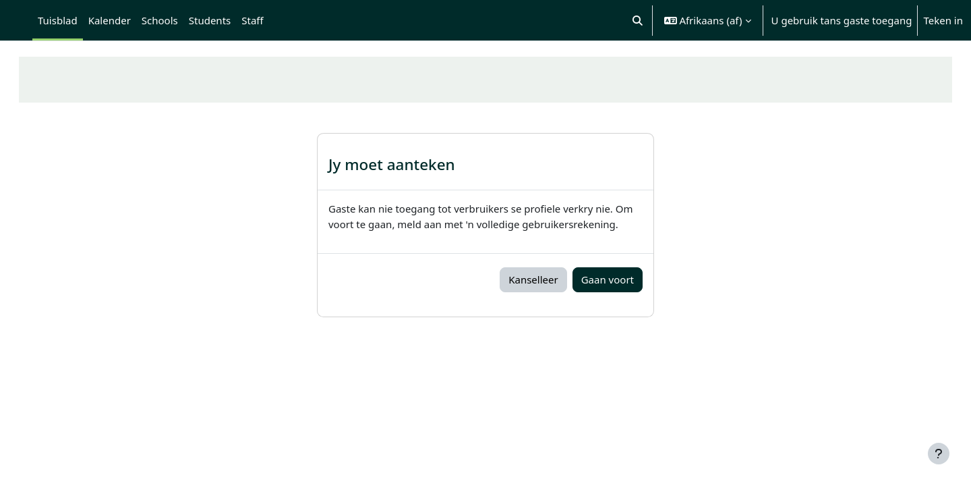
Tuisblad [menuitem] (58, 20)
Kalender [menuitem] (109, 20)
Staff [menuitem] (252, 20)
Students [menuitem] (210, 20)
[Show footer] (938, 453)
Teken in (943, 20)
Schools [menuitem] (160, 20)
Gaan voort (607, 279)
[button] (637, 20)
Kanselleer (533, 279)
